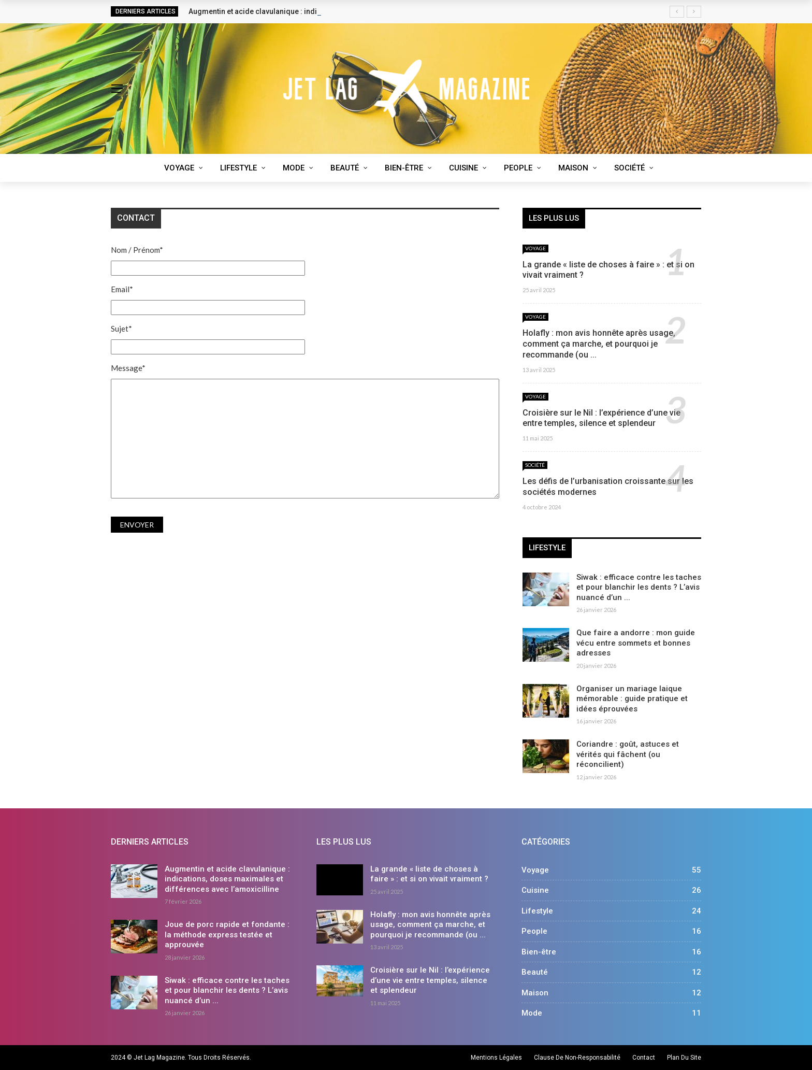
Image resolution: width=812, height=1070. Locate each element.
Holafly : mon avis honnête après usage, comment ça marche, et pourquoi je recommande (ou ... (599, 344)
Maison (573, 168)
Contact (643, 1057)
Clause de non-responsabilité (577, 1057)
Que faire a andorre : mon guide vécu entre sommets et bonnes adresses (635, 643)
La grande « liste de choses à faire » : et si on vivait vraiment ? (429, 874)
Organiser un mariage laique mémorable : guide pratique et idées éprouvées (632, 699)
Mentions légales (496, 1057)
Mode (293, 168)
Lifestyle (238, 168)
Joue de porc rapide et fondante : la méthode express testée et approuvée (227, 934)
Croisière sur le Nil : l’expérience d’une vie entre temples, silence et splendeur (601, 418)
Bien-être (404, 168)
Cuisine (463, 168)
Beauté (344, 168)
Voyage (179, 168)
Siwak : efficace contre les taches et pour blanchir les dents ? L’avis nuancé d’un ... (638, 587)
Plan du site (684, 1057)
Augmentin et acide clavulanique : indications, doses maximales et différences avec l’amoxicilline (227, 879)
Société (629, 168)
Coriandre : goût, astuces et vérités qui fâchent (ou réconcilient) (627, 754)
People (518, 168)
